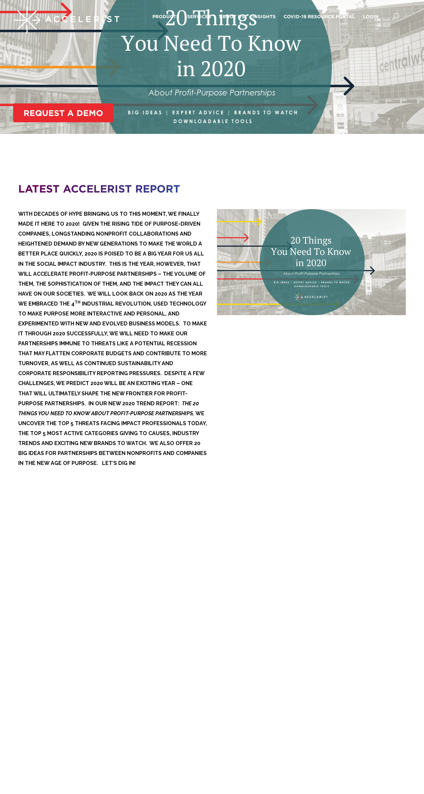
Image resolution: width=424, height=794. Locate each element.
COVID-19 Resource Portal (319, 16)
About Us (231, 16)
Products (165, 16)
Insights (264, 16)
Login (371, 16)
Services (199, 16)
